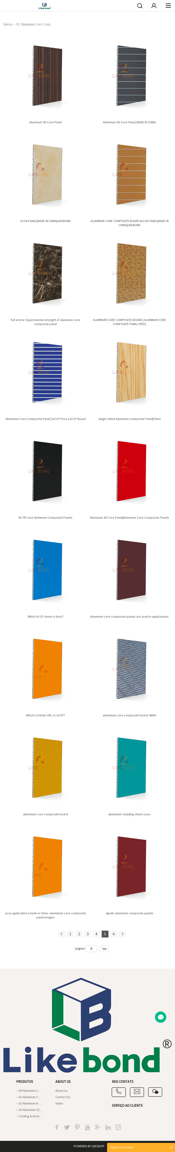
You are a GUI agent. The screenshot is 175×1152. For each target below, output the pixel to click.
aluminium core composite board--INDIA (129, 715)
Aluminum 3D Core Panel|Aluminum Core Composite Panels (129, 518)
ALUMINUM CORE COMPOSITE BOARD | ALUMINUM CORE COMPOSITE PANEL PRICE (129, 322)
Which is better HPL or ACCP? (45, 715)
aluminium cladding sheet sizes (129, 814)
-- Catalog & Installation (29, 1116)
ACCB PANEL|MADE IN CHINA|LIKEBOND (45, 221)
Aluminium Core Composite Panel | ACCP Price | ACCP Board (45, 419)
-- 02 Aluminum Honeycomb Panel (29, 1103)
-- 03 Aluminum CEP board (29, 1110)
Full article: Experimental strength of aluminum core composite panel (45, 322)
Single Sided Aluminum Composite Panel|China (129, 419)
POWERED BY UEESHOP (89, 1146)
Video (59, 1103)
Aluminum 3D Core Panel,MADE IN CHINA (129, 122)
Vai (104, 949)
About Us (61, 1091)
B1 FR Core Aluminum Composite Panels (45, 518)
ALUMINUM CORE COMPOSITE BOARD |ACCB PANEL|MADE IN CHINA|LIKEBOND (129, 223)
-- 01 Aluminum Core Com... (32, 24)
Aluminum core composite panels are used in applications (129, 617)
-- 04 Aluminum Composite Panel (29, 1091)
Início (7, 24)
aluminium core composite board (45, 814)
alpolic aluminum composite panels (129, 913)
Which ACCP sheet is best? (46, 617)
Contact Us (62, 1097)
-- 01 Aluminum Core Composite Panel (29, 1097)
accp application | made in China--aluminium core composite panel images (45, 915)
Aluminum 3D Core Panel (45, 122)
